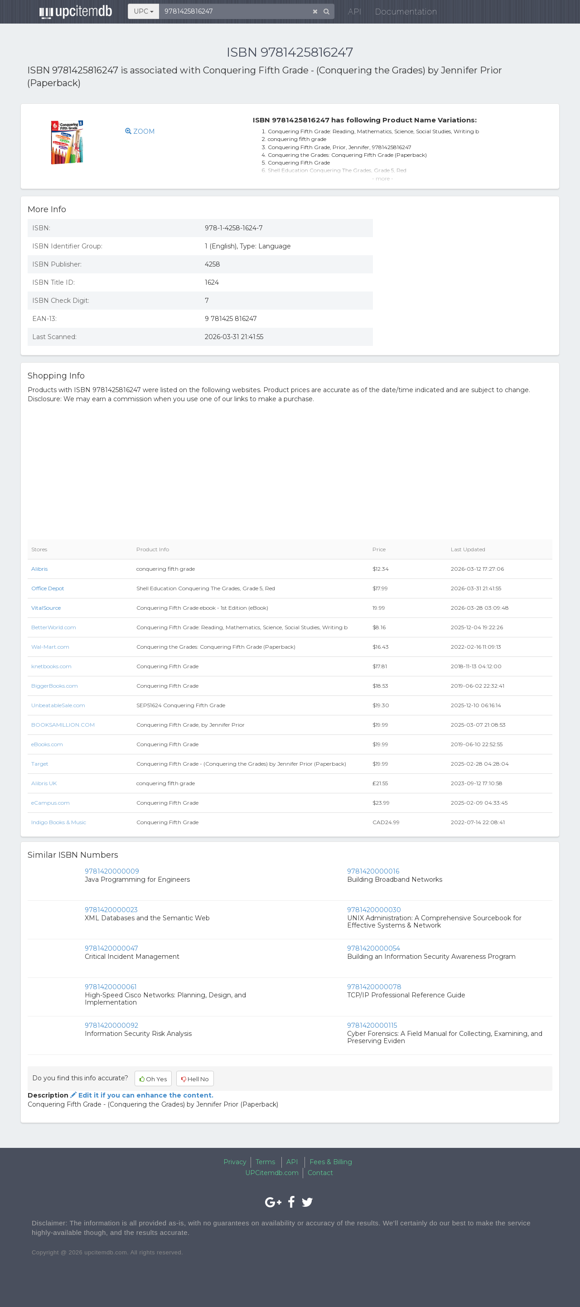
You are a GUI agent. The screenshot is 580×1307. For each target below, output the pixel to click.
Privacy (234, 1162)
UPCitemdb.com (272, 1173)
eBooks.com (47, 744)
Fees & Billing (330, 1162)
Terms (265, 1162)
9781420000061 (111, 987)
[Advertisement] (469, 277)
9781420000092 (111, 1025)
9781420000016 (373, 871)
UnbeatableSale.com (58, 705)
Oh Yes (153, 1079)
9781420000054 (373, 948)
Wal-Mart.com (50, 646)
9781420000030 (374, 910)
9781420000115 (372, 1025)
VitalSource (46, 607)
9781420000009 (112, 871)
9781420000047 (111, 948)
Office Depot (47, 588)
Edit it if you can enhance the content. (140, 1095)
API (349, 13)
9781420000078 (374, 987)
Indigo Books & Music (58, 822)
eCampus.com (50, 802)
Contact (320, 1173)
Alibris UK (44, 783)
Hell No (195, 1079)
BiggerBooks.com (54, 685)
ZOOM (140, 131)
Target (39, 763)
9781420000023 (111, 910)
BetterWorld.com (53, 627)
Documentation (401, 13)
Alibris (39, 568)
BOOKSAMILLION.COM (63, 724)
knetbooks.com (51, 666)
